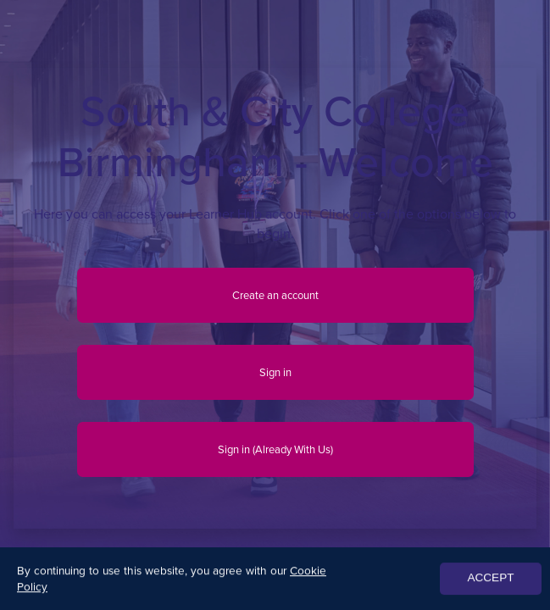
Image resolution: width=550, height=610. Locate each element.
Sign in (275, 372)
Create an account (275, 295)
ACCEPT (490, 580)
